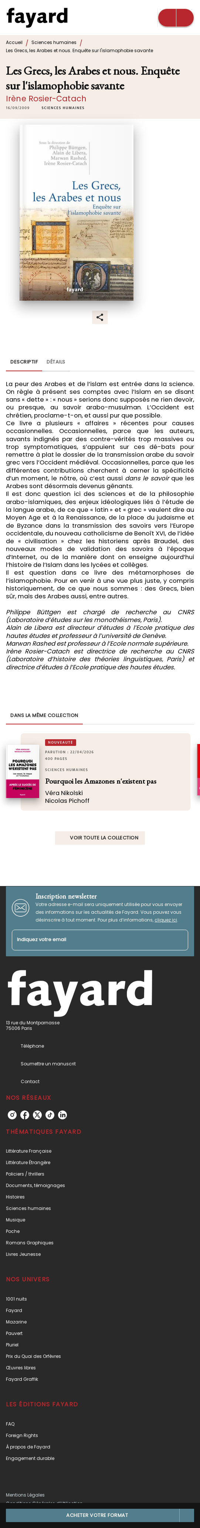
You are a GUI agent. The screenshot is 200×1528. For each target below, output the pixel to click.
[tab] (24, 362)
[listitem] (12, 1115)
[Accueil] (37, 17)
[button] (63, 108)
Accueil (14, 42)
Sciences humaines (54, 42)
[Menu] (176, 18)
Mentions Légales (25, 1495)
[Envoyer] (179, 940)
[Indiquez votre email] (91, 940)
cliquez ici (166, 920)
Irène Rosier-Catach (46, 98)
